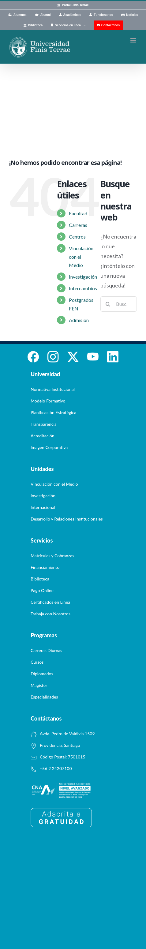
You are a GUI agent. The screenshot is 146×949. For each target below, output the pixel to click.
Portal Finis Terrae (75, 5)
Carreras (78, 225)
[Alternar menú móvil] (133, 40)
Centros (77, 236)
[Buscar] (108, 304)
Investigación (83, 277)
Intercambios (83, 288)
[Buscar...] (118, 304)
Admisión (79, 320)
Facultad (78, 213)
